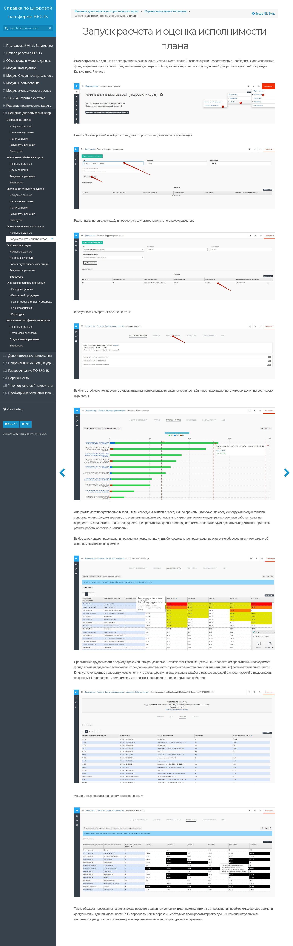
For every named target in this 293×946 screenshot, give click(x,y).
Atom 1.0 (11, 424)
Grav (15, 433)
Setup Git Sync (263, 13)
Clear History (13, 409)
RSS (26, 424)
